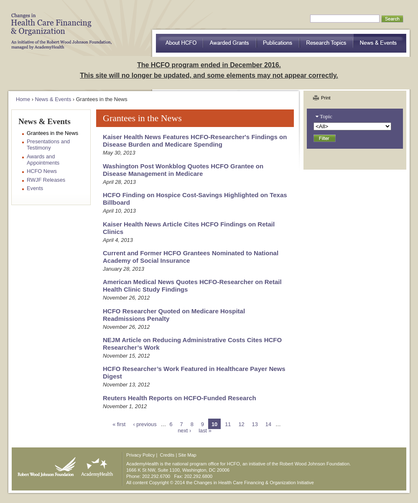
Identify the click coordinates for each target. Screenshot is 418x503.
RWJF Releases (46, 180)
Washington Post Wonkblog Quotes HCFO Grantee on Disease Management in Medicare (183, 170)
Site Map (187, 454)
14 (268, 424)
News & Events (380, 43)
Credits (167, 454)
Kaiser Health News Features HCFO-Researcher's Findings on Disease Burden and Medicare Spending (195, 140)
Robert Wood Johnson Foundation (44, 465)
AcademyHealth (95, 465)
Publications (278, 43)
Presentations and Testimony (48, 144)
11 (228, 424)
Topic (326, 116)
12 (241, 424)
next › (184, 430)
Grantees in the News (52, 133)
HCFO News (42, 171)
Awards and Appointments (43, 159)
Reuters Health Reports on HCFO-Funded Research (179, 397)
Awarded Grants (230, 43)
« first (118, 424)
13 (255, 424)
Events (35, 188)
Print (326, 97)
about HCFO (179, 43)
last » (205, 430)
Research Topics (327, 43)
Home (23, 99)
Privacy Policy (140, 454)
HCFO (58, 25)
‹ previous (144, 424)
